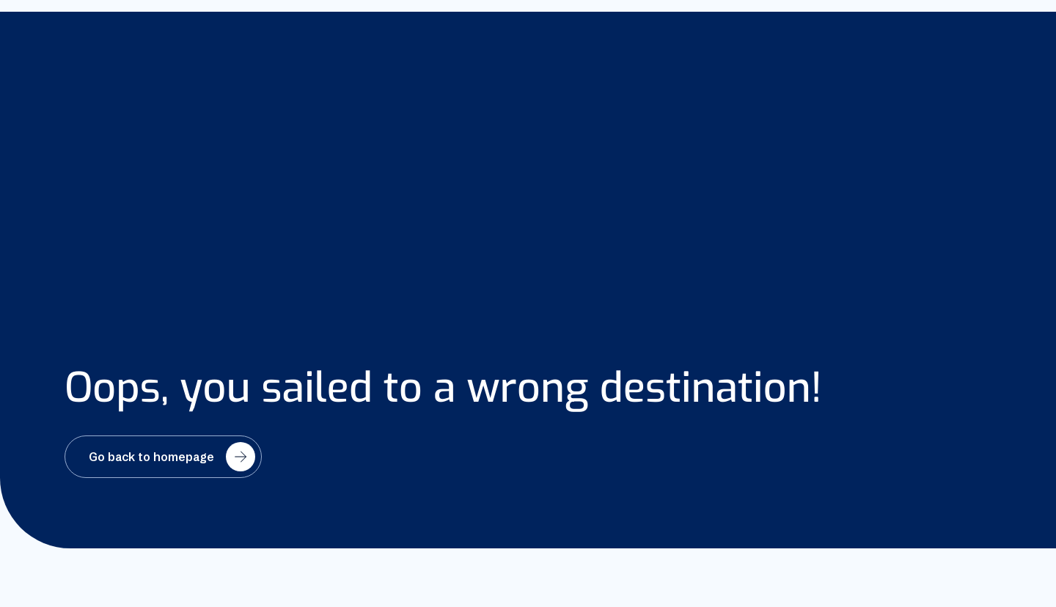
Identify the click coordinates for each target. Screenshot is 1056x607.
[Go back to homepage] (163, 456)
